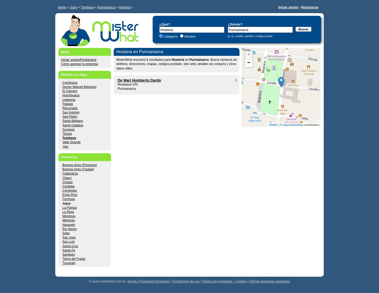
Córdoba (68, 186)
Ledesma (68, 100)
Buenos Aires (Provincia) (79, 165)
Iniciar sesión (288, 7)
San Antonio (70, 112)
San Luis (68, 242)
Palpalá (67, 104)
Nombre (189, 36)
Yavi (65, 146)
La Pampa (69, 208)
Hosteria (125, 7)
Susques (68, 129)
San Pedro (69, 116)
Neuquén (68, 225)
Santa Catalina (72, 125)
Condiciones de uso (186, 281)
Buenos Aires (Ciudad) (78, 169)
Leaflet (273, 124)
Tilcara (67, 134)
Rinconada (69, 108)
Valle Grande (71, 142)
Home (62, 7)
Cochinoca (69, 83)
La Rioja (68, 212)
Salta (65, 233)
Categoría (170, 36)
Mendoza (68, 216)
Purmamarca (106, 7)
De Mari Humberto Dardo (139, 80)
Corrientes (69, 190)
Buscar (303, 29)
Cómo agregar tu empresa (79, 64)
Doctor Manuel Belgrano (79, 87)
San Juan (69, 237)
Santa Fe (68, 250)
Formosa (68, 199)
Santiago (68, 254)
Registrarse (309, 7)
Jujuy (73, 7)
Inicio (65, 52)
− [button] (249, 63)
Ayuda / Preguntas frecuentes (148, 281)
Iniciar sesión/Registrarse (79, 60)
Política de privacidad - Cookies (224, 281)
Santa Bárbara (72, 121)
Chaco (67, 178)
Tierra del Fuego (74, 259)
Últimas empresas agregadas (269, 281)
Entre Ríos (69, 195)
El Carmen (69, 91)
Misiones (68, 220)
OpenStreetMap (293, 124)
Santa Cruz (70, 246)
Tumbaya (87, 7)
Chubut (67, 182)
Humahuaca (70, 95)
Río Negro (69, 229)
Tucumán (69, 263)
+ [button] (249, 55)
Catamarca (70, 173)
